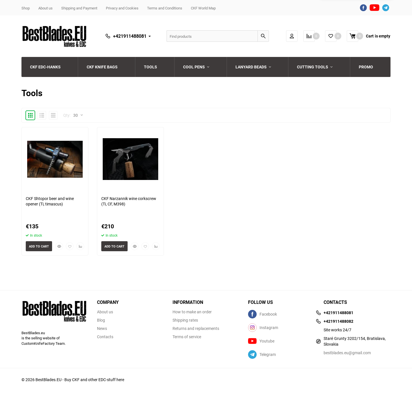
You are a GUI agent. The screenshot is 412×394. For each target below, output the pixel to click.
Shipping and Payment (79, 8)
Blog (101, 320)
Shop (25, 8)
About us (45, 8)
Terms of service (187, 337)
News (102, 328)
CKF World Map (203, 8)
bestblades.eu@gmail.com (347, 352)
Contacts (105, 337)
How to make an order (192, 312)
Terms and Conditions (164, 8)
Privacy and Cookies (122, 8)
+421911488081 (129, 36)
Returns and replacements (196, 328)
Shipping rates (185, 320)
